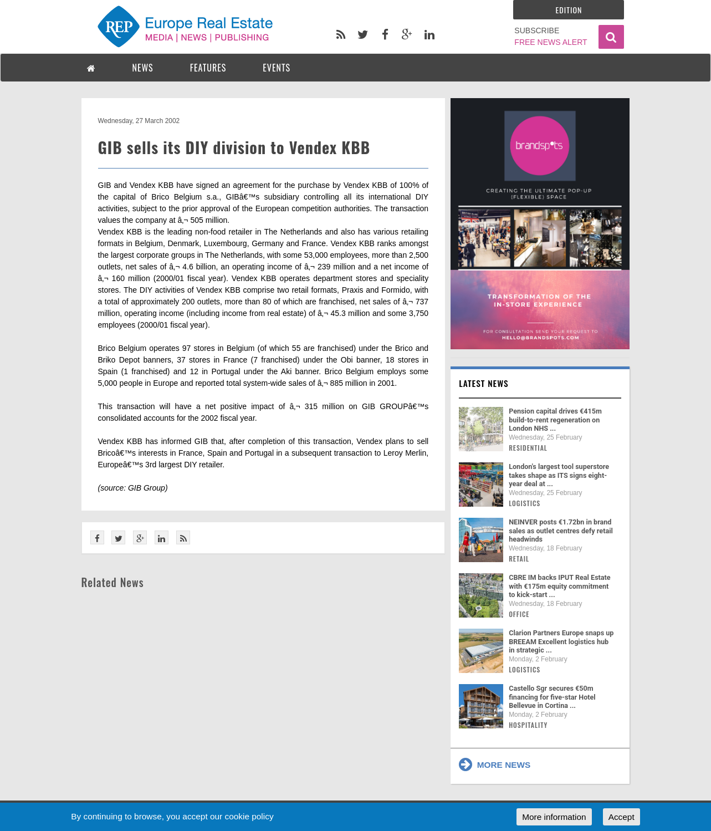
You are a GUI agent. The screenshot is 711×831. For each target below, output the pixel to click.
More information (554, 817)
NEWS (143, 67)
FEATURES (208, 67)
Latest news (484, 383)
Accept (621, 817)
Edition (569, 10)
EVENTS (276, 67)
